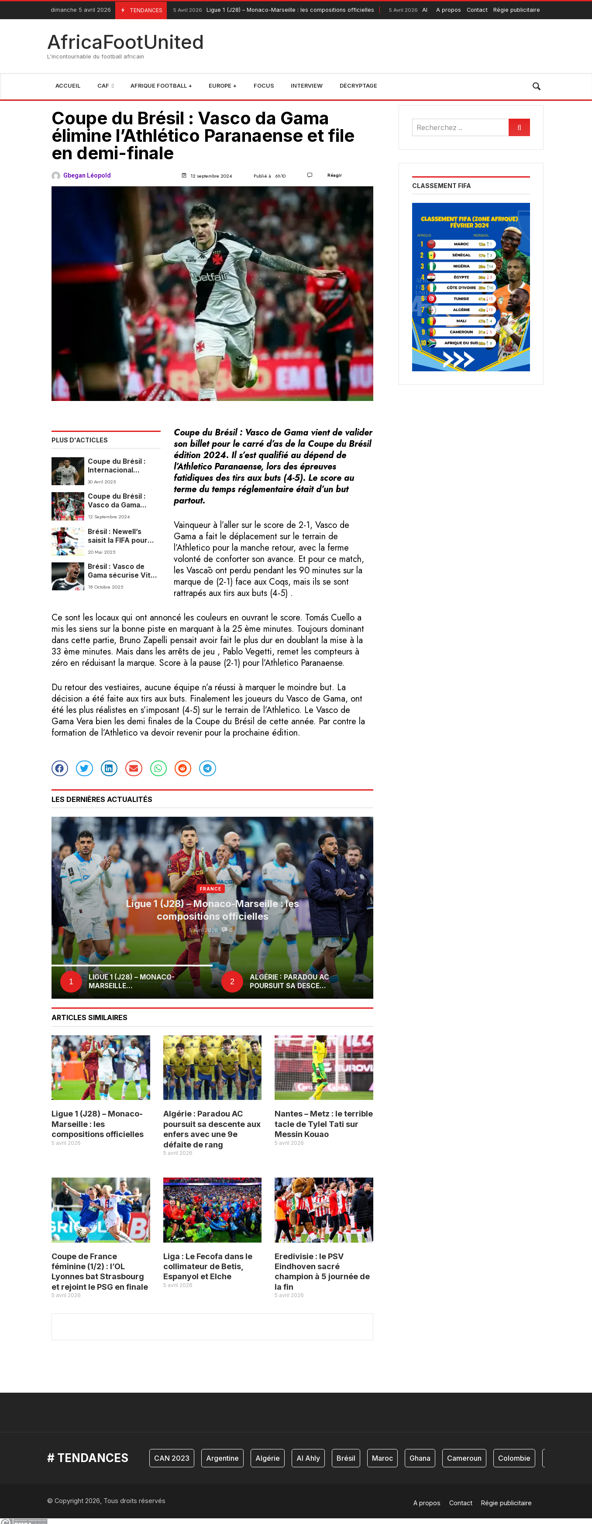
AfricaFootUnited (125, 42)
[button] (60, 768)
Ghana (420, 1458)
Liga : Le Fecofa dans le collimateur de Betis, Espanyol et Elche (207, 1266)
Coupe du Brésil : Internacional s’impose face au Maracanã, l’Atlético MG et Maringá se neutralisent (122, 466)
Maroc (382, 1458)
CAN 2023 (171, 1458)
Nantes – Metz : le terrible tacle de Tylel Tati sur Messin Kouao (324, 1124)
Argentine (222, 1458)
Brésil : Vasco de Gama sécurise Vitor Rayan (123, 571)
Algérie (267, 1458)
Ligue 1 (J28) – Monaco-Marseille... (132, 981)
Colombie (514, 1458)
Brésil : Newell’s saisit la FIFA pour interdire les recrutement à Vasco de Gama (118, 536)
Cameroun (464, 1458)
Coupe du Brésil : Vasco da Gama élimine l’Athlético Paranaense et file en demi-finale (124, 501)
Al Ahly (308, 1458)
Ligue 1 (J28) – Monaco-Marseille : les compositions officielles (272, 10)
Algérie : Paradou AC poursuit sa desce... (289, 981)
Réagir (334, 174)
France (210, 888)
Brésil (346, 1458)
